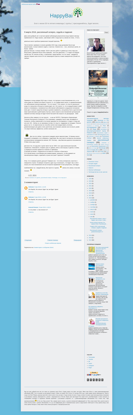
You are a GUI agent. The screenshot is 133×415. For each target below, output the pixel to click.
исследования (92, 127)
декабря (92, 200)
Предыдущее (77, 240)
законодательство (103, 124)
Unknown (31, 187)
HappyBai (66, 16)
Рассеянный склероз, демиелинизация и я (96, 231)
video (104, 153)
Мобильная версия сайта (29, 4)
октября (92, 204)
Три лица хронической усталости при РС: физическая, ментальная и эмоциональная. (102, 250)
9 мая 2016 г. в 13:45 (40, 187)
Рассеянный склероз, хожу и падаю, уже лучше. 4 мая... (98, 219)
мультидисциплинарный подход (96, 131)
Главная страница (53, 240)
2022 (90, 183)
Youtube (90, 359)
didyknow (89, 151)
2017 (90, 195)
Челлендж (54, 177)
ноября (92, 202)
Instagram (91, 365)
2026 (90, 178)
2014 (90, 235)
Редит (90, 367)
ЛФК (88, 129)
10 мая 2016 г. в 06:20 (44, 207)
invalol (102, 151)
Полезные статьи (93, 161)
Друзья (105, 122)
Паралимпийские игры (103, 134)
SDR (108, 151)
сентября (93, 207)
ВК (89, 361)
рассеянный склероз (46, 177)
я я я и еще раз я (62, 177)
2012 (90, 240)
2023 (90, 181)
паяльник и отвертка (94, 136)
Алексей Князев (33, 207)
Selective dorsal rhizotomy (94, 153)
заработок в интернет (93, 125)
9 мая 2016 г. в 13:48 (40, 197)
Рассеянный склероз (94, 165)
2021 (90, 186)
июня (92, 214)
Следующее (28, 240)
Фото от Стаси (93, 148)
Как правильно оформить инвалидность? (95, 307)
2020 (90, 188)
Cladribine (105, 149)
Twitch (90, 363)
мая (91, 216)
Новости (90, 133)
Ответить (31, 192)
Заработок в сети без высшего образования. (102, 293)
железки (89, 124)
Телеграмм (91, 357)
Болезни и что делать (34, 177)
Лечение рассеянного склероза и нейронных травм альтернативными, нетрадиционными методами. (98, 322)
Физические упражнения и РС (100, 146)
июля (92, 211)
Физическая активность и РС (100, 278)
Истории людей (92, 163)
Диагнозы (98, 122)
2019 (90, 190)
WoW (88, 155)
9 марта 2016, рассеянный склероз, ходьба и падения (98, 227)
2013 (90, 237)
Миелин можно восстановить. (100, 264)
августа (92, 209)
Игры (104, 125)
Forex (96, 151)
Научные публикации (94, 170)
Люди (94, 129)
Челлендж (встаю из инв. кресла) (97, 172)
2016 (90, 197)
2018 (90, 193)
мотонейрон (104, 129)
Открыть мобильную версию (53, 243)
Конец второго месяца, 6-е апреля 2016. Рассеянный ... (98, 223)
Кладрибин (104, 127)
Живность (95, 124)
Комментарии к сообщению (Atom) (43, 247)
